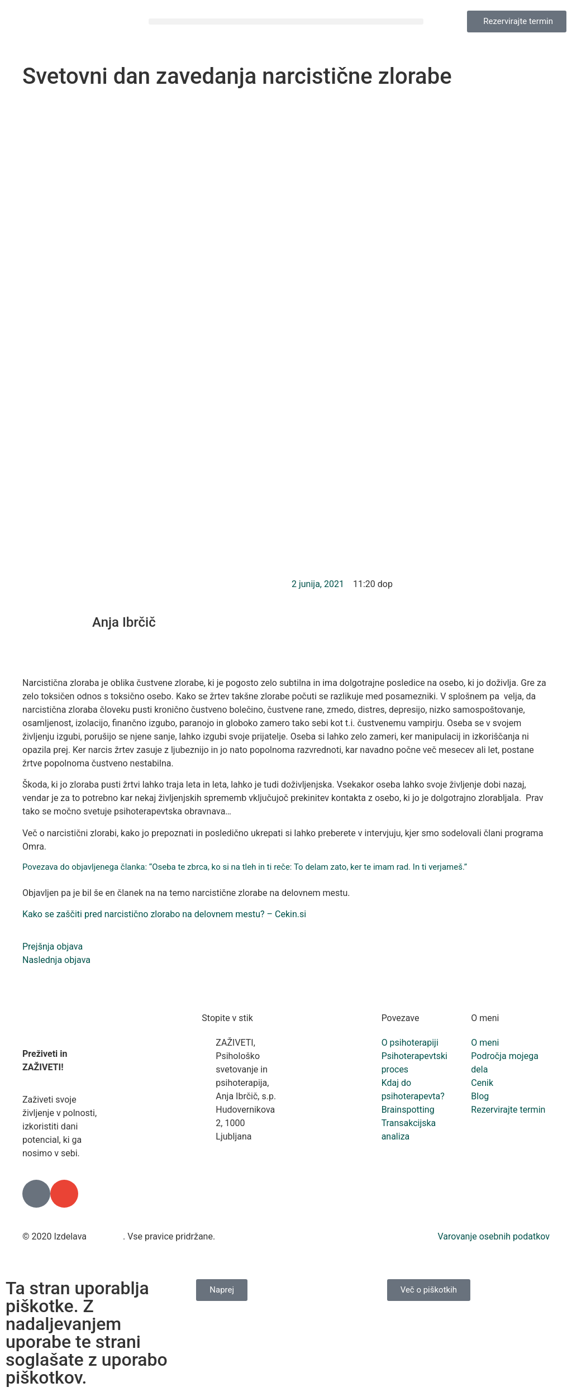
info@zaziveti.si (247, 1176)
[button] (286, 21)
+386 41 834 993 (240, 1157)
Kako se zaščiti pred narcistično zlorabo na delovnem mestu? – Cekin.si (164, 914)
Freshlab (106, 1236)
